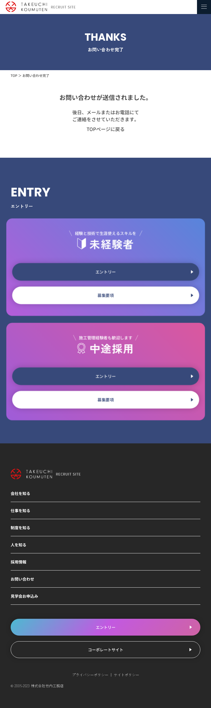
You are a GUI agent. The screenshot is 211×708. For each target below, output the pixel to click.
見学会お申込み (24, 596)
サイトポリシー (126, 674)
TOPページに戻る (106, 128)
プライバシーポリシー (90, 674)
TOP (14, 75)
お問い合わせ (22, 579)
